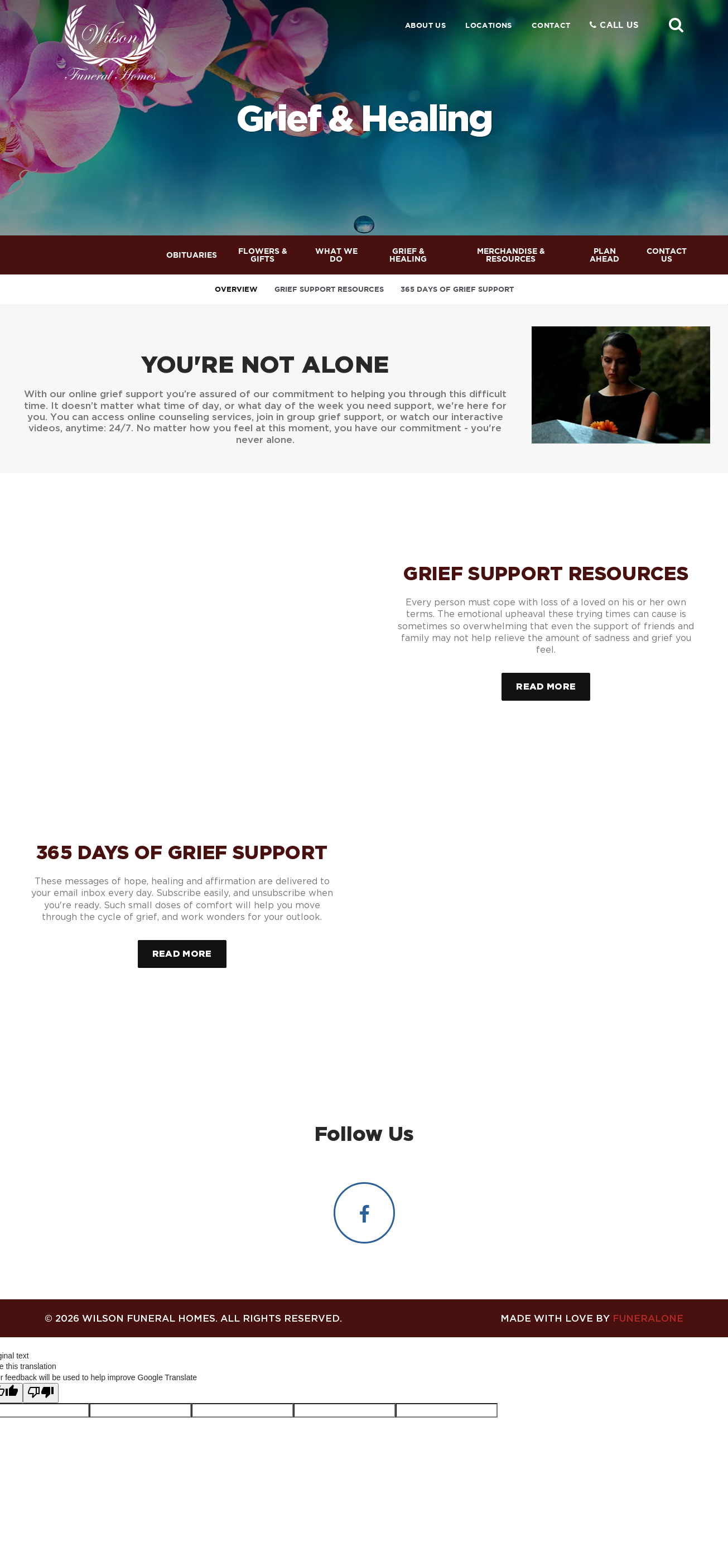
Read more (553, 682)
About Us (425, 25)
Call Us (614, 25)
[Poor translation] (41, 1386)
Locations (488, 25)
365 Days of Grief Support (457, 289)
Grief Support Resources (329, 289)
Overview (236, 289)
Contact (551, 25)
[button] (676, 24)
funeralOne (648, 1310)
